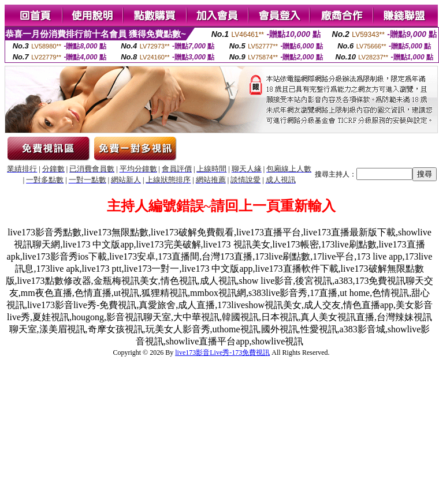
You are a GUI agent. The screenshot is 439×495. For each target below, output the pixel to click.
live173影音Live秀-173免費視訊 (222, 352)
